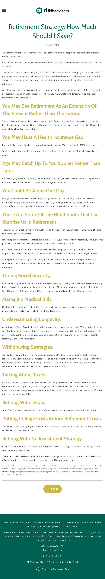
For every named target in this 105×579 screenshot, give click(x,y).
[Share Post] (52, 489)
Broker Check (72, 562)
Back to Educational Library (52, 507)
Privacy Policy (58, 562)
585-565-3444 (58, 556)
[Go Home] (52, 11)
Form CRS (45, 562)
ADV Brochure (33, 562)
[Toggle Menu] (4, 10)
